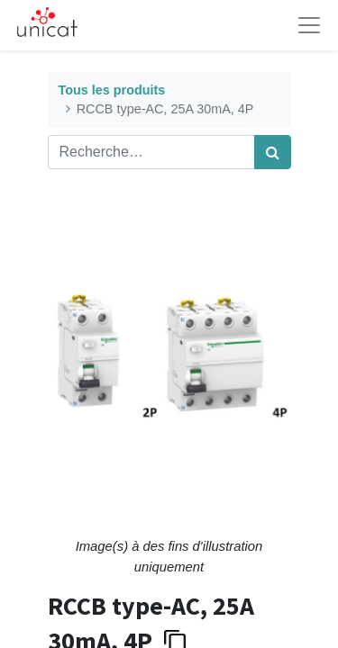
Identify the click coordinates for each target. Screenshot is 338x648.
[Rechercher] (272, 152)
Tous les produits (112, 90)
